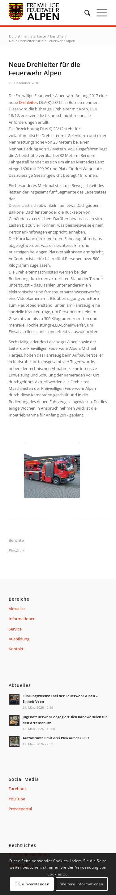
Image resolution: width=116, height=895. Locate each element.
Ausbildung (19, 639)
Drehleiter (28, 102)
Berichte (16, 540)
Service (15, 629)
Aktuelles (17, 609)
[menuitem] (84, 12)
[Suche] (84, 12)
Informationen (22, 618)
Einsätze (16, 550)
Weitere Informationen (81, 884)
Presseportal (20, 809)
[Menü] (98, 12)
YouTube (17, 799)
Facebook (18, 788)
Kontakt (16, 649)
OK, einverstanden (32, 884)
